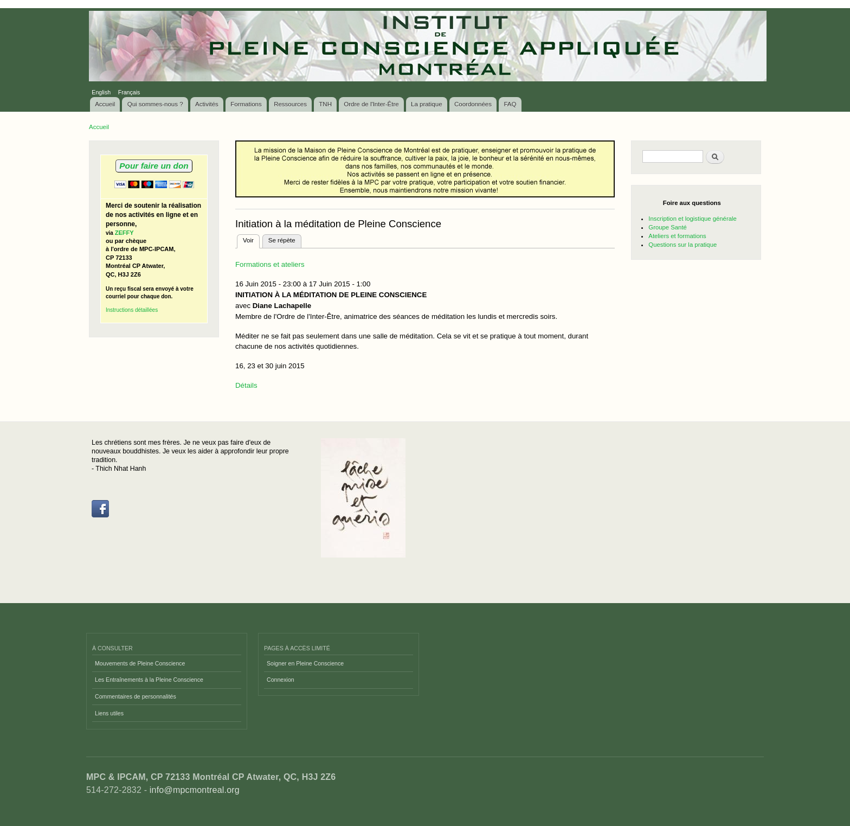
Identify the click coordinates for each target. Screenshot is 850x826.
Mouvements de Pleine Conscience (140, 663)
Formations (246, 104)
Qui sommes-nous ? (155, 104)
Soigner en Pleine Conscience (305, 663)
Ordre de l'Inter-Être (371, 104)
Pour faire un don (153, 165)
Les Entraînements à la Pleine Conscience (149, 679)
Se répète (281, 240)
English (101, 92)
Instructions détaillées (132, 310)
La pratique (426, 104)
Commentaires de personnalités (135, 696)
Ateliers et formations (677, 236)
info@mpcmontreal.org (195, 790)
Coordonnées (473, 104)
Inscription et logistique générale (692, 218)
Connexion (280, 679)
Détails (246, 385)
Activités (206, 104)
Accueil (105, 104)
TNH (325, 104)
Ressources (290, 104)
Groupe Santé (667, 227)
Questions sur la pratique (682, 244)
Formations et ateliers (270, 264)
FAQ (510, 104)
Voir (251, 239)
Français (129, 92)
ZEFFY (124, 232)
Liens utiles (109, 713)
